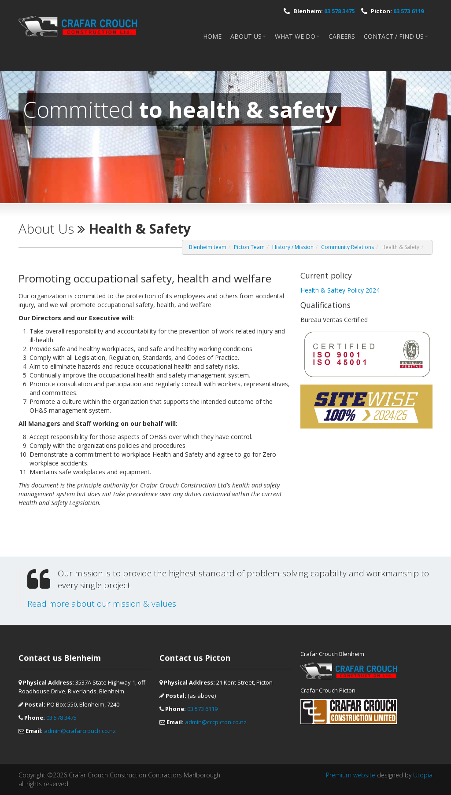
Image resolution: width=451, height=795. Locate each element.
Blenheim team (207, 247)
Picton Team (249, 247)
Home (212, 36)
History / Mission (293, 247)
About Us (248, 36)
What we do (297, 36)
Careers (342, 36)
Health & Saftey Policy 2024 (340, 290)
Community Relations (347, 247)
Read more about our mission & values (101, 603)
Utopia (423, 775)
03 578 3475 (339, 11)
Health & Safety (400, 247)
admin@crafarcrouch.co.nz (80, 731)
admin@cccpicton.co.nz (216, 722)
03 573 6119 (408, 11)
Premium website (350, 775)
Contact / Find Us (396, 36)
